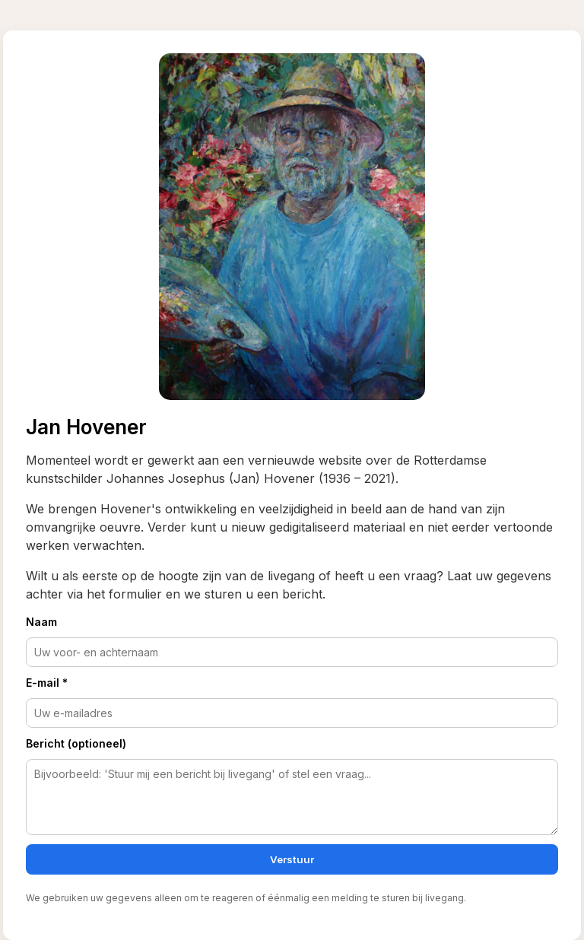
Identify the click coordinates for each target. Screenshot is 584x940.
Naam (41, 621)
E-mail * (47, 682)
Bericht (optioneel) (76, 743)
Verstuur (292, 859)
